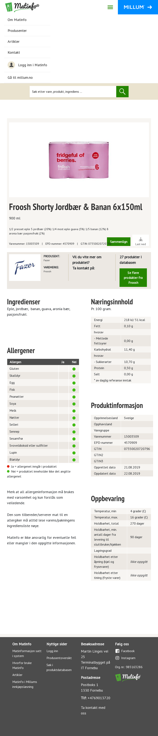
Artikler (14, 41)
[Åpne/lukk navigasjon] (110, 7)
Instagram (125, 658)
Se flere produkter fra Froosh (133, 278)
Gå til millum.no (20, 77)
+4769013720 (99, 697)
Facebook (125, 651)
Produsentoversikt (59, 658)
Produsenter (17, 30)
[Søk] (73, 91)
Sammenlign (118, 242)
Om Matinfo (17, 19)
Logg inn (52, 651)
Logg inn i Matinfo (27, 65)
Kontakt (14, 52)
